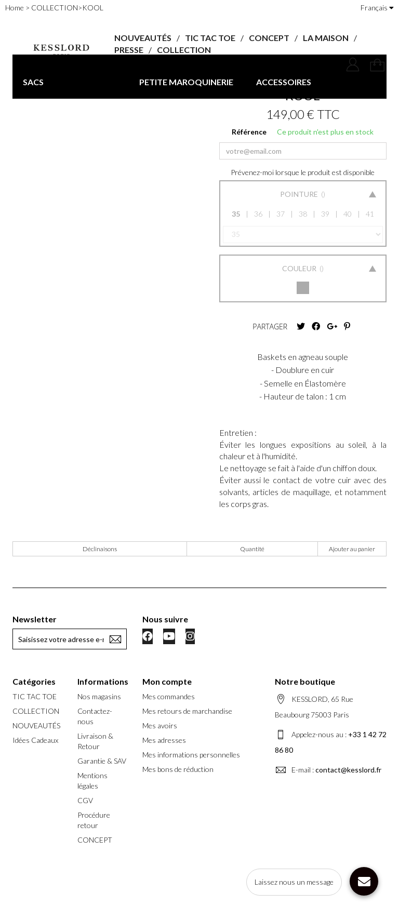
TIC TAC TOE (210, 38)
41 (370, 213)
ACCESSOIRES (283, 82)
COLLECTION (184, 50)
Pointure (300, 194)
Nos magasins (99, 696)
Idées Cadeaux (35, 740)
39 (325, 213)
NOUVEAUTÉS (142, 38)
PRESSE (128, 50)
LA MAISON (326, 38)
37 (280, 213)
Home (14, 7)
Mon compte (167, 681)
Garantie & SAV (101, 760)
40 (347, 213)
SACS (33, 82)
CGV (85, 800)
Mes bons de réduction (178, 769)
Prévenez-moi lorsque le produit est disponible (303, 172)
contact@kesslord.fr (348, 769)
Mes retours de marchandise (187, 711)
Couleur (300, 268)
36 (258, 213)
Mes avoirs (159, 725)
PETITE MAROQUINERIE (186, 82)
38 (303, 213)
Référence (249, 131)
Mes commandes (168, 696)
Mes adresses (164, 740)
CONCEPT (269, 38)
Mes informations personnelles (191, 754)
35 (236, 213)
